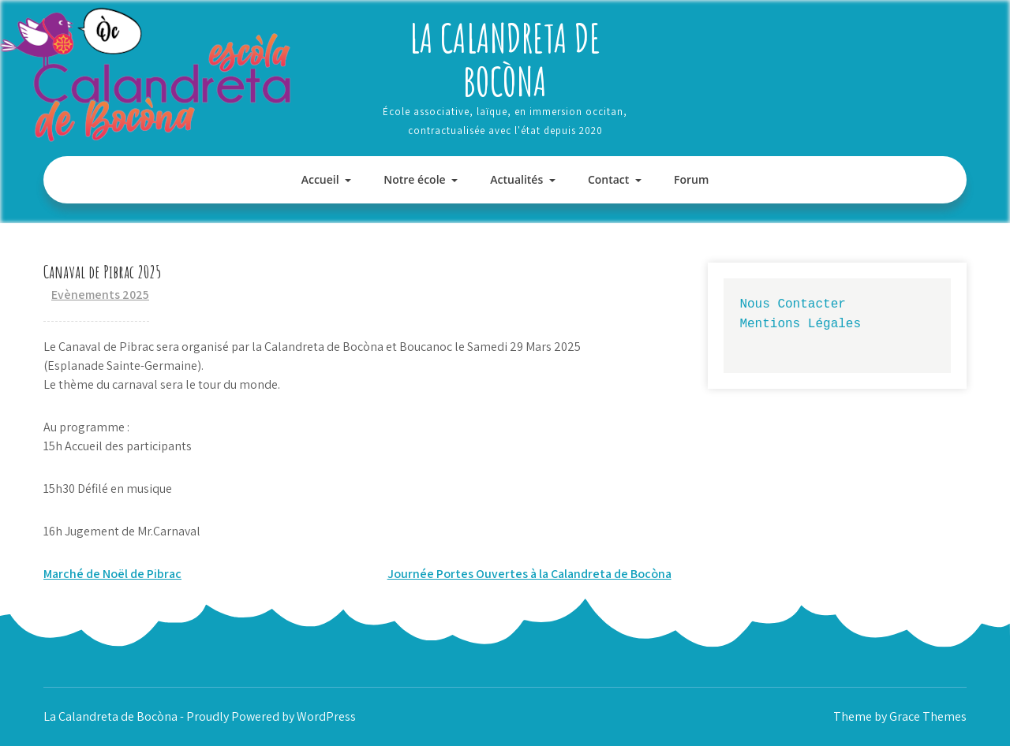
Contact (608, 179)
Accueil (320, 179)
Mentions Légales (800, 323)
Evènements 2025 (100, 294)
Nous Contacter (792, 303)
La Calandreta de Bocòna (505, 59)
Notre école (414, 179)
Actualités (516, 179)
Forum (691, 179)
